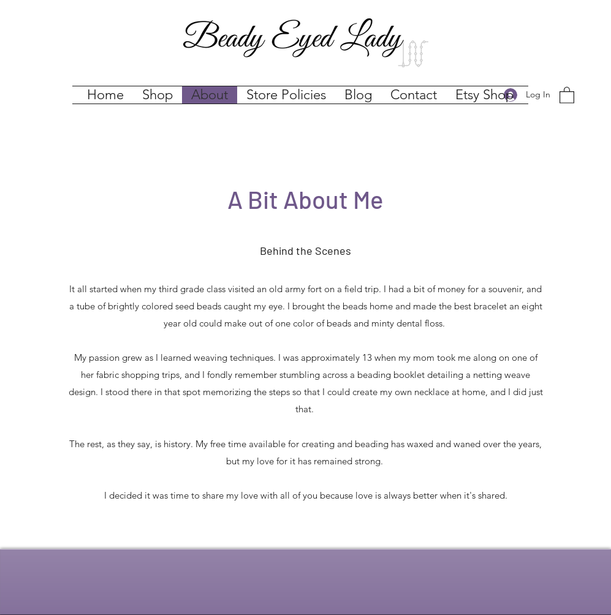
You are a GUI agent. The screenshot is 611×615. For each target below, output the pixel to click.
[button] (567, 95)
